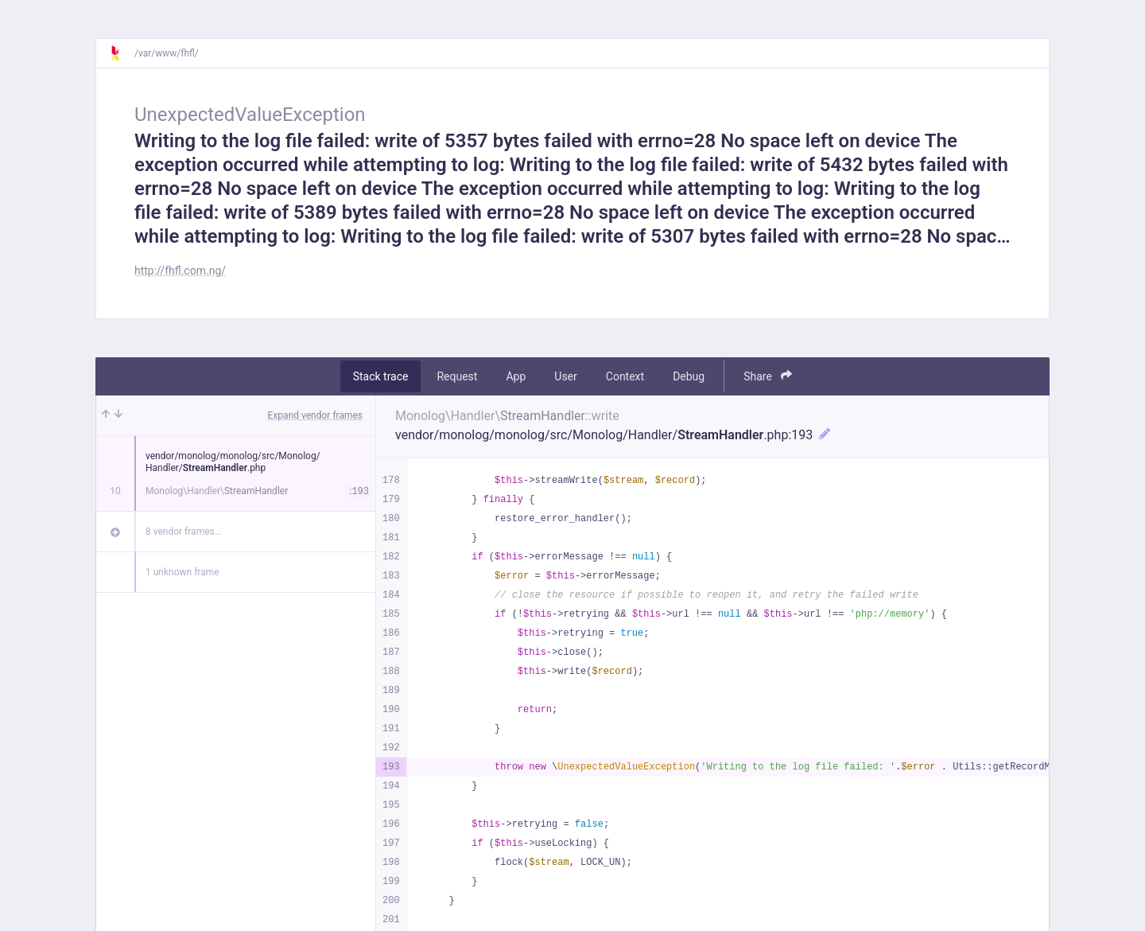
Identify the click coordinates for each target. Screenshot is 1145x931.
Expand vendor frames (315, 415)
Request (457, 376)
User (565, 376)
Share (767, 376)
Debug (688, 376)
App (516, 376)
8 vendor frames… (183, 531)
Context (625, 376)
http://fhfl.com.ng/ (180, 270)
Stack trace (381, 376)
